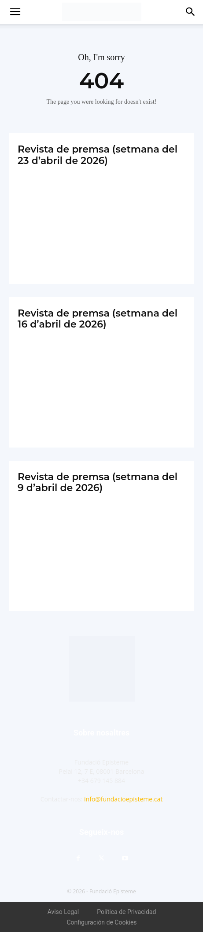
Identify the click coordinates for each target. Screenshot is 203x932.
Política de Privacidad (126, 911)
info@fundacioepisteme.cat (123, 799)
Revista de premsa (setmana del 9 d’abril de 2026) (97, 482)
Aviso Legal (63, 911)
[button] (15, 12)
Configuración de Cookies (101, 922)
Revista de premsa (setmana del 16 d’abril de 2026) (97, 318)
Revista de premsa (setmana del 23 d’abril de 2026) (97, 154)
